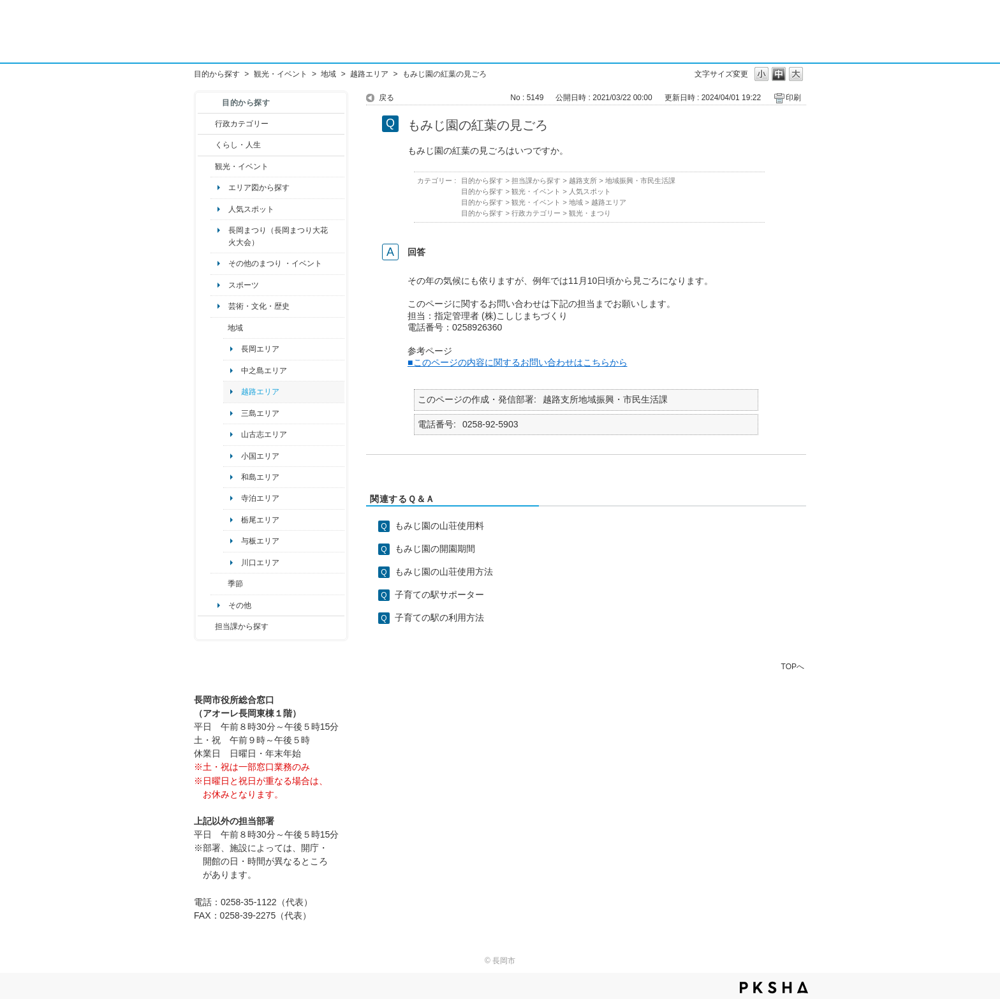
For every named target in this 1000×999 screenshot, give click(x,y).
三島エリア (260, 413)
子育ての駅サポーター (439, 594)
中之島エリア (264, 370)
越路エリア (369, 74)
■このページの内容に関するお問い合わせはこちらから (518, 362)
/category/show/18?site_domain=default (206, 166)
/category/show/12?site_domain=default (206, 145)
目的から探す (217, 74)
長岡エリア (260, 348)
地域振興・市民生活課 (640, 180)
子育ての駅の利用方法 (439, 617)
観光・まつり (590, 213)
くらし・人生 (238, 144)
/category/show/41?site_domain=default (219, 328)
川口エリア (260, 562)
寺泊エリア (260, 498)
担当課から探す (241, 626)
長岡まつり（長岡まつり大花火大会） (278, 236)
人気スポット (251, 209)
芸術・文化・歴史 (259, 306)
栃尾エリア (260, 519)
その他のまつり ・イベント (275, 263)
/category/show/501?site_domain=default (219, 583)
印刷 (793, 97)
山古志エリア (264, 434)
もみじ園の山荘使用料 (439, 526)
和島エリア (260, 477)
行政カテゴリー (241, 123)
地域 (328, 74)
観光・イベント (280, 74)
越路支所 (583, 180)
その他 (239, 605)
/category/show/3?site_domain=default (206, 124)
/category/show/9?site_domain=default (206, 626)
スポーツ (243, 285)
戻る (386, 97)
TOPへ (792, 666)
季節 (235, 583)
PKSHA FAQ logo (774, 987)
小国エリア (260, 456)
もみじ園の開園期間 (435, 549)
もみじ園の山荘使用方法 (444, 571)
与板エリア (260, 540)
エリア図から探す (259, 187)
